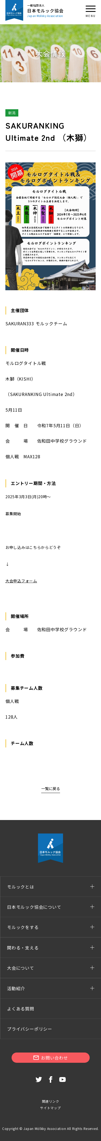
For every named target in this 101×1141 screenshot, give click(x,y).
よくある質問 (20, 1008)
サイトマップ (50, 1107)
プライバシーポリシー (29, 1029)
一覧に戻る (50, 788)
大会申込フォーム (21, 580)
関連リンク (50, 1101)
